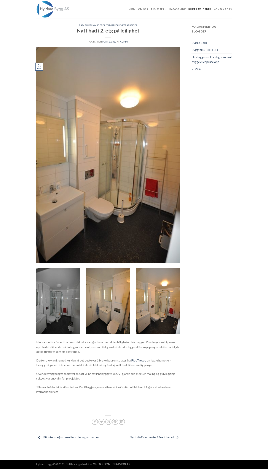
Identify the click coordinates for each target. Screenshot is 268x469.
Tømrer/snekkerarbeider (121, 25)
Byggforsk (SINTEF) (205, 49)
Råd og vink (177, 9)
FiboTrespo (138, 360)
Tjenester (159, 9)
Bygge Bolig (199, 42)
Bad (81, 25)
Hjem (132, 9)
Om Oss (143, 9)
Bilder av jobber (199, 9)
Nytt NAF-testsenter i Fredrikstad (155, 437)
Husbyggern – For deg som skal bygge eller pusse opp (212, 59)
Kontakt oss (223, 9)
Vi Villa (196, 69)
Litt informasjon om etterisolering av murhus (67, 437)
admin (124, 41)
